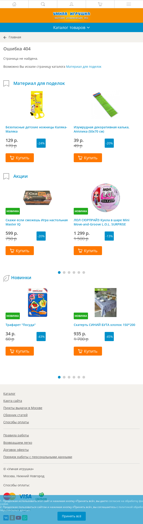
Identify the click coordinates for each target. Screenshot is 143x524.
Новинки (21, 277)
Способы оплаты (16, 422)
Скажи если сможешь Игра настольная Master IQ (37, 222)
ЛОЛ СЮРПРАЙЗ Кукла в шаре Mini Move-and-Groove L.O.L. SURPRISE (101, 222)
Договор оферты (16, 450)
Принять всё (71, 516)
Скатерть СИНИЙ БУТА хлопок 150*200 (104, 325)
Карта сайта (12, 401)
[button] (59, 272)
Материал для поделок (83, 66)
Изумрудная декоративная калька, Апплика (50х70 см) (101, 129)
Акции (20, 176)
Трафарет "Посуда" (21, 325)
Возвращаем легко (17, 442)
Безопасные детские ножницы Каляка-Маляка (36, 129)
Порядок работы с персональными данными (37, 457)
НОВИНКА (12, 211)
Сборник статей (15, 415)
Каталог (9, 393)
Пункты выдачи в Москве (22, 408)
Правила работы (16, 435)
